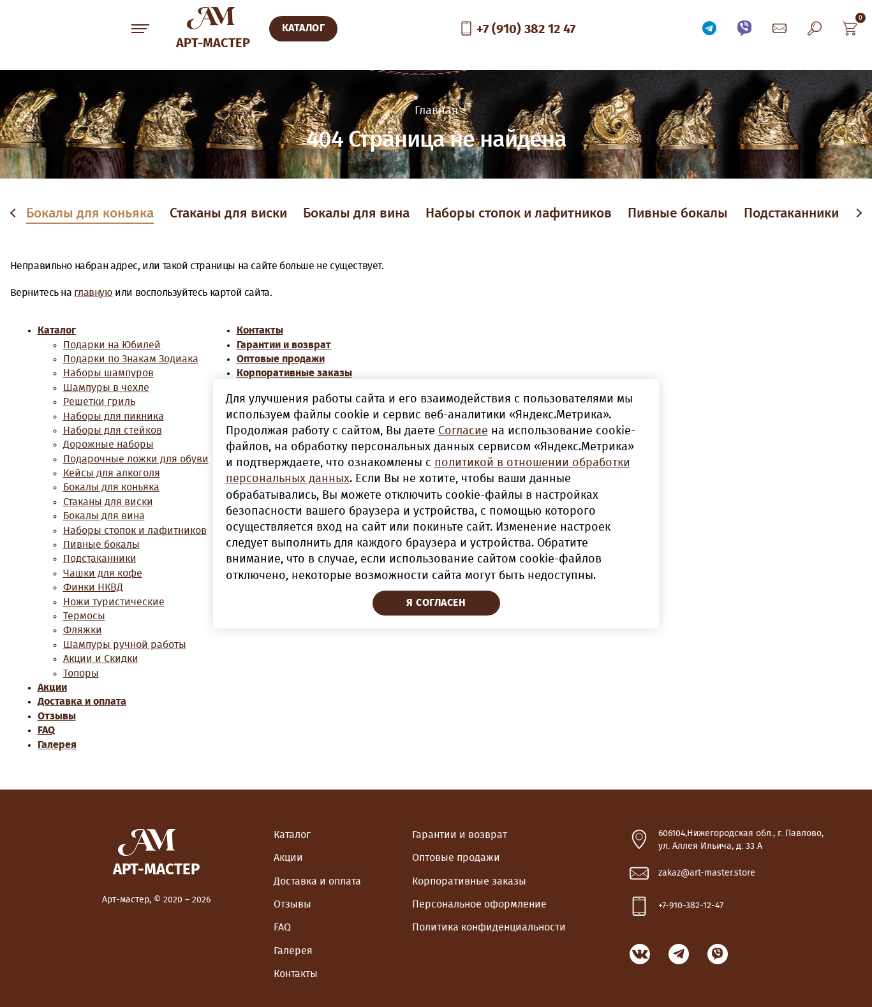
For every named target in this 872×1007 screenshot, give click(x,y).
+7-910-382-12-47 (690, 905)
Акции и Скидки (100, 659)
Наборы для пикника (113, 416)
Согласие (463, 431)
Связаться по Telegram (709, 28)
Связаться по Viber (744, 28)
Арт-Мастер (213, 43)
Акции (52, 687)
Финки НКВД (93, 587)
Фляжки (82, 630)
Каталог (57, 330)
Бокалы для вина (356, 213)
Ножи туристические (114, 602)
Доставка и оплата (82, 701)
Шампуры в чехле (106, 388)
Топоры (81, 673)
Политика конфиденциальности (489, 927)
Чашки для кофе (102, 573)
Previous (15, 213)
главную (93, 293)
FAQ (46, 730)
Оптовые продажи (281, 359)
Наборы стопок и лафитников (518, 213)
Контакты (260, 330)
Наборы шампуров (108, 373)
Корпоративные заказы (294, 373)
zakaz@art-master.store (706, 873)
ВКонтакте (640, 954)
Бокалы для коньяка (90, 213)
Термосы (84, 616)
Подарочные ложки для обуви (136, 459)
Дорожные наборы (108, 444)
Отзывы (57, 716)
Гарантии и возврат (284, 345)
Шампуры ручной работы (124, 645)
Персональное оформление (479, 904)
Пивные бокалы (678, 213)
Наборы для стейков (112, 430)
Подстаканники (791, 213)
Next (858, 213)
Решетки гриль (99, 402)
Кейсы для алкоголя (111, 473)
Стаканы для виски (228, 213)
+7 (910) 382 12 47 (526, 29)
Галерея (57, 745)
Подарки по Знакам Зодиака (130, 359)
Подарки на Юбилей (112, 345)
